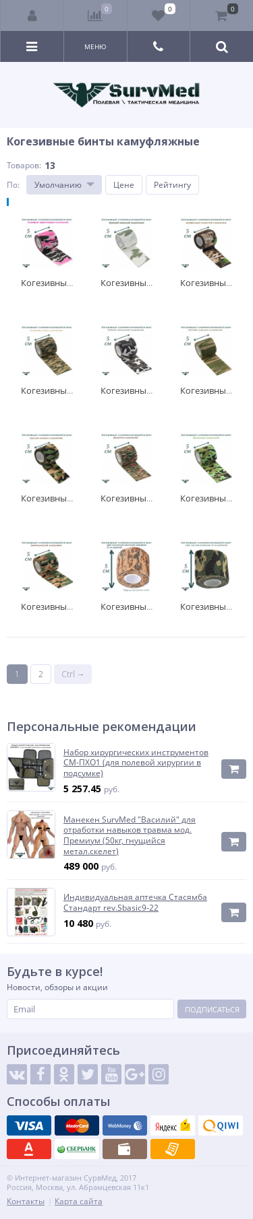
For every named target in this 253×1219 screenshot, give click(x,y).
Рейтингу (172, 184)
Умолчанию (58, 184)
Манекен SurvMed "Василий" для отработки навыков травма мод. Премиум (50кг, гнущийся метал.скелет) (129, 835)
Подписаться (212, 1009)
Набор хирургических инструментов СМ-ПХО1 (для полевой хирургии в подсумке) (135, 763)
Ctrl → (73, 674)
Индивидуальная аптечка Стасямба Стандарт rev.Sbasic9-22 (135, 902)
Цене (123, 184)
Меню (95, 46)
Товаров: (24, 165)
